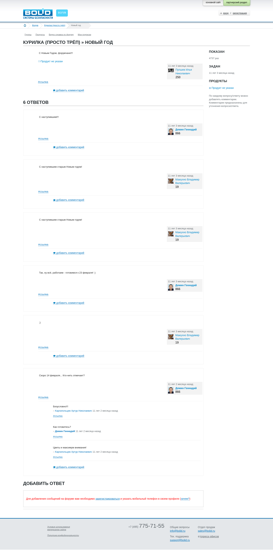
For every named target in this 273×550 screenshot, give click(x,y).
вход (226, 13)
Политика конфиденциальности (63, 535)
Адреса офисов (209, 536)
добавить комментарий (70, 90)
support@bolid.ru (180, 540)
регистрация (240, 13)
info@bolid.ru (177, 530)
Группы (28, 34)
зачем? (185, 498)
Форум (35, 25)
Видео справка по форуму (61, 34)
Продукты (40, 34)
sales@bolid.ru (206, 530)
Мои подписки (84, 34)
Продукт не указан (52, 61)
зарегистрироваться (108, 498)
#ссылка (43, 81)
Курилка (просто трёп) (54, 25)
